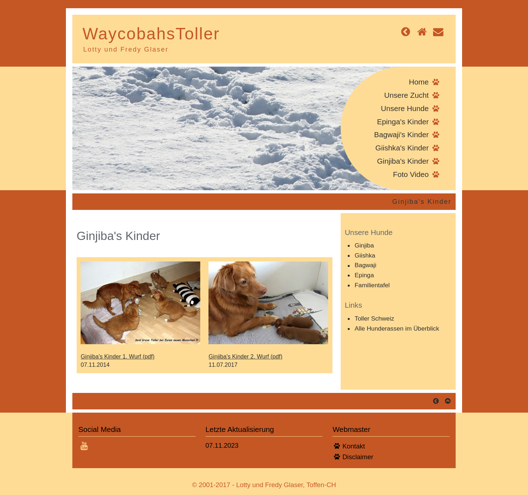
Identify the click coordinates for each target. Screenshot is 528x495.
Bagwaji (365, 265)
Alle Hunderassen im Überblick (397, 328)
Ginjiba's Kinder (402, 161)
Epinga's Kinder (402, 121)
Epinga (364, 275)
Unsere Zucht (406, 95)
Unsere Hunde (405, 108)
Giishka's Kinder (402, 148)
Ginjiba (364, 245)
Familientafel (372, 285)
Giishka (365, 255)
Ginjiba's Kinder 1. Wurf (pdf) (117, 356)
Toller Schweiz (374, 318)
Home (419, 82)
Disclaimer (357, 456)
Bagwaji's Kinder (401, 134)
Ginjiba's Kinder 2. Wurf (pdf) (245, 356)
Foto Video (411, 174)
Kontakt (353, 446)
